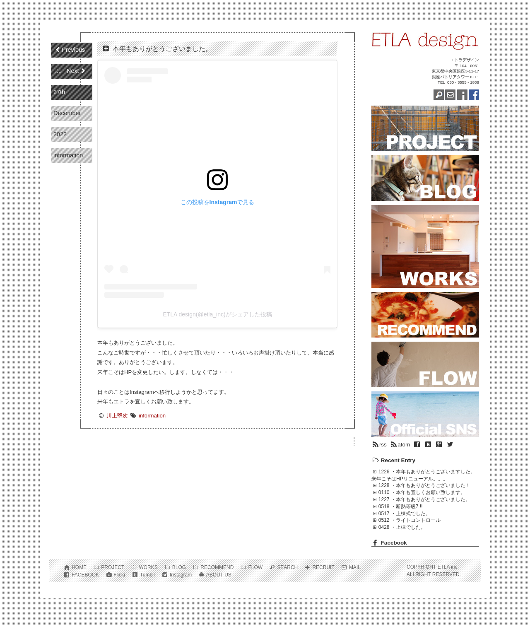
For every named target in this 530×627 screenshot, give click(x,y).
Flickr (119, 575)
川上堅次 (117, 415)
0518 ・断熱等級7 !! (400, 506)
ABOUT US (218, 575)
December (67, 113)
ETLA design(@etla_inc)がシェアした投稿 (217, 314)
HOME (79, 567)
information (68, 155)
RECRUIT (323, 567)
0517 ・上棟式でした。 (404, 513)
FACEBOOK (85, 575)
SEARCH (287, 567)
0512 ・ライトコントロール (409, 520)
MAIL (355, 567)
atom (400, 444)
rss (379, 444)
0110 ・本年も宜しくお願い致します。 (421, 492)
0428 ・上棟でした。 (402, 527)
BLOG (179, 567)
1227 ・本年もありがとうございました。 (424, 499)
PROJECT (112, 567)
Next (73, 71)
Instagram (181, 575)
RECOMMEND (217, 567)
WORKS (148, 567)
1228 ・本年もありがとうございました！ (424, 485)
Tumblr (147, 575)
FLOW (255, 567)
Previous (73, 49)
